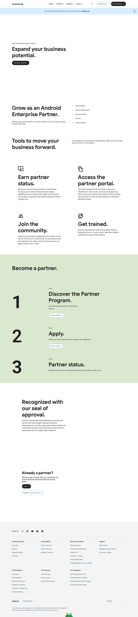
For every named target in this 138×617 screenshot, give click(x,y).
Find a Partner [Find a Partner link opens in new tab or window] (17, 578)
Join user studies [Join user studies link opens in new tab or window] (105, 552)
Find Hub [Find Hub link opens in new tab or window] (15, 556)
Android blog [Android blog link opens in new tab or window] (45, 574)
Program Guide (56, 315)
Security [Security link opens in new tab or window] (15, 545)
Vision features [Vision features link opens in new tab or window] (46, 545)
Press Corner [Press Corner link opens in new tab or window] (45, 578)
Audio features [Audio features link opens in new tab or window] (46, 549)
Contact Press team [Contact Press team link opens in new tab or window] (48, 581)
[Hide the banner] (134, 11)
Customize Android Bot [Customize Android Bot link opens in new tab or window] (78, 549)
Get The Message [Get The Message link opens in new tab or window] (76, 559)
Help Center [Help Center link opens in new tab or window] (103, 545)
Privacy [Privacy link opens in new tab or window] (14, 549)
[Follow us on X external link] (22, 531)
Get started (103, 4)
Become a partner (20, 63)
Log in (26, 486)
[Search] (92, 4)
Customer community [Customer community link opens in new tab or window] (19, 588)
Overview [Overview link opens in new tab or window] (15, 574)
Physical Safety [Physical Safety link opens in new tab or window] (17, 552)
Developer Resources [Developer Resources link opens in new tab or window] (77, 574)
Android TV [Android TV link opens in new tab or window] (74, 552)
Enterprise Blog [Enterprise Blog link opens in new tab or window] (17, 592)
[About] (52, 4)
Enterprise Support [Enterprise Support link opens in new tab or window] (18, 585)
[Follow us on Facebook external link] (37, 531)
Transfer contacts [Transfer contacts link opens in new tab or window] (76, 556)
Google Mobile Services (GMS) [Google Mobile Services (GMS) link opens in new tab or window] (81, 563)
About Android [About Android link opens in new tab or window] (75, 545)
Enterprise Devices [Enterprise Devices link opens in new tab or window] (18, 581)
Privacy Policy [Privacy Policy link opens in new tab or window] (27, 601)
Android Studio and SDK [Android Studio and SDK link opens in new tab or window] (78, 578)
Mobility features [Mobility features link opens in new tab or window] (47, 552)
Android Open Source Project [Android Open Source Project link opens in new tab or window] (80, 581)
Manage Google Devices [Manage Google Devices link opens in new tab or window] (107, 549)
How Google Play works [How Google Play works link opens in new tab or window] (78, 585)
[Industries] (70, 4)
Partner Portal (56, 346)
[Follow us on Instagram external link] (27, 531)
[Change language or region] (117, 601)
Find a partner (118, 4)
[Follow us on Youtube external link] (32, 531)
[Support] (80, 4)
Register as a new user (32, 493)
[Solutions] (60, 4)
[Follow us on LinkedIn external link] (42, 531)
